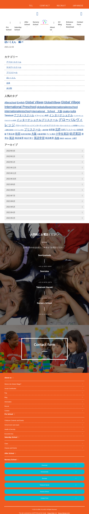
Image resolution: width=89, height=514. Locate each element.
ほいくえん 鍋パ (14, 42)
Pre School (8, 28)
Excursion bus (9, 434)
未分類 (9, 88)
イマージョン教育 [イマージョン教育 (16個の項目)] (42, 115)
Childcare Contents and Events (14, 420)
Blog (6, 397)
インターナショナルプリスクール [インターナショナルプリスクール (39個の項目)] (37, 119)
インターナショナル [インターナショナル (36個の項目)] (61, 115)
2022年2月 (10, 156)
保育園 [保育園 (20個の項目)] (52, 130)
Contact (7, 411)
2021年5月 (10, 207)
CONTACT (45, 5)
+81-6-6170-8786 (45, 314)
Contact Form (80, 23)
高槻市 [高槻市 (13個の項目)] (62, 138)
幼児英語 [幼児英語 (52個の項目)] (75, 133)
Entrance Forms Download (70, 24)
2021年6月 (10, 201)
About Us (52, 28)
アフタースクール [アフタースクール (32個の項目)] (24, 115)
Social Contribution (10, 388)
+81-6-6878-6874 (45, 282)
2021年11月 (11, 173)
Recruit (7, 406)
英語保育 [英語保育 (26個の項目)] (19, 138)
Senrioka (44, 478)
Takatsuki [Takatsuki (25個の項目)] (9, 115)
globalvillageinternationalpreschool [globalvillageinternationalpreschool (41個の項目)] (57, 107)
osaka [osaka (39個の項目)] (66, 111)
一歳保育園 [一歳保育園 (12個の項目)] (44, 130)
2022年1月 (10, 162)
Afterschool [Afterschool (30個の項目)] (10, 102)
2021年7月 (10, 196)
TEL (31, 5)
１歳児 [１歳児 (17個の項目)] (74, 138)
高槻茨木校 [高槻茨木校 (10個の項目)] (68, 138)
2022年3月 (10, 151)
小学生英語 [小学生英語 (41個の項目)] (62, 133)
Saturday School (17, 28)
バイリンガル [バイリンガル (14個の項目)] (19, 130)
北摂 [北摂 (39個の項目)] (57, 129)
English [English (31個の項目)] (21, 102)
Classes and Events (11, 448)
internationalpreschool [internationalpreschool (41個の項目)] (18, 111)
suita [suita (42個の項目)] (73, 111)
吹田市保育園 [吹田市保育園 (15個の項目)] (26, 134)
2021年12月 (11, 168)
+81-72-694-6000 (45, 298)
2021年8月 (10, 190)
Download (44, 465)
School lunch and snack (12, 425)
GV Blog (60, 23)
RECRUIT (61, 5)
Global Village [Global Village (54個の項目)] (34, 102)
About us (8, 378)
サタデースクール (13, 67)
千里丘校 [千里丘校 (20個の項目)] (11, 134)
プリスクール (11, 73)
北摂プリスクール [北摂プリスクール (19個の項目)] (68, 130)
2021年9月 (10, 184)
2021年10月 (11, 179)
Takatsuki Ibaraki (44, 485)
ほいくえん (11, 78)
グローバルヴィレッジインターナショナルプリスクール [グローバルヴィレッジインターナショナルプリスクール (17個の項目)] (37, 125)
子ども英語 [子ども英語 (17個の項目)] (50, 134)
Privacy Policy (51, 513)
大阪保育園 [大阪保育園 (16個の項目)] (41, 134)
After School (27, 23)
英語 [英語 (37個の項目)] (11, 138)
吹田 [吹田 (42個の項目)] (18, 133)
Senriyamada (44, 471)
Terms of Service (62, 513)
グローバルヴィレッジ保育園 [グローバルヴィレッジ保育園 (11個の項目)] (68, 125)
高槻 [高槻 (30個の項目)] (56, 138)
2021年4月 (10, 212)
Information (8, 402)
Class (6, 443)
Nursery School (36, 23)
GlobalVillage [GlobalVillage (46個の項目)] (52, 102)
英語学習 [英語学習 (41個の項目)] (39, 137)
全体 (8, 83)
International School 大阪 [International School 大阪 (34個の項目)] (46, 111)
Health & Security (10, 429)
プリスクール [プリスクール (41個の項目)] (32, 129)
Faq (6, 393)
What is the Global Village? (13, 384)
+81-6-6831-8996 (45, 266)
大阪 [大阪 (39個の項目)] (34, 133)
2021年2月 (10, 218)
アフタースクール (13, 62)
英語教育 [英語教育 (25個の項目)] (49, 138)
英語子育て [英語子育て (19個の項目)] (28, 138)
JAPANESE (78, 5)
